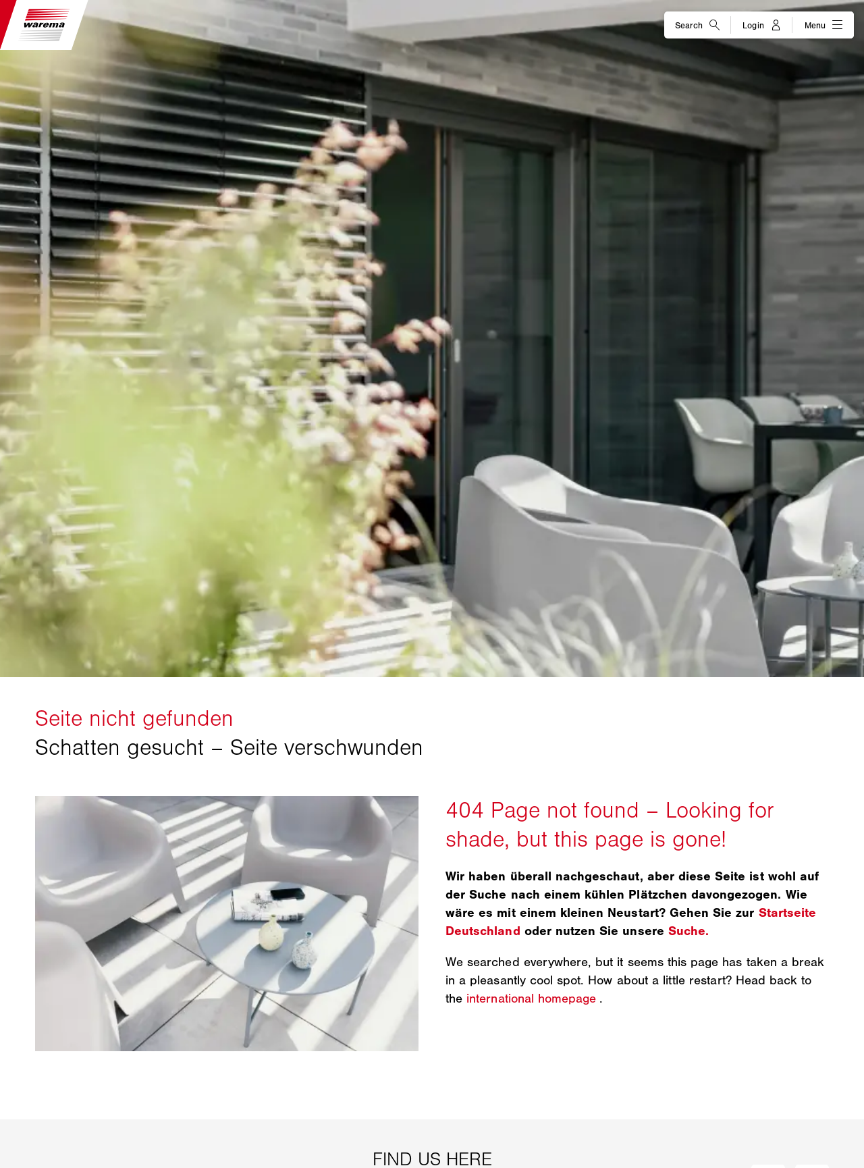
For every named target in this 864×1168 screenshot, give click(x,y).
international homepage (532, 998)
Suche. (688, 931)
